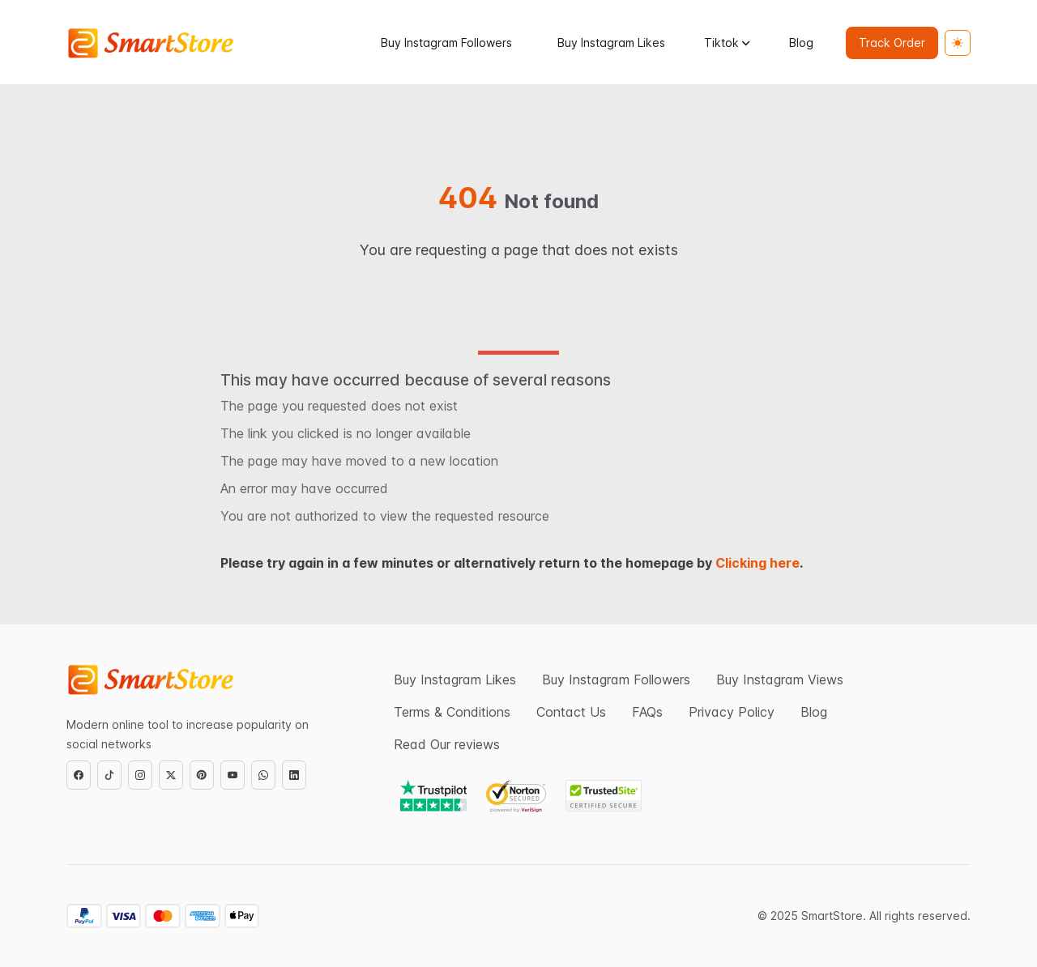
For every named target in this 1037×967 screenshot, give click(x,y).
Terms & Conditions (452, 712)
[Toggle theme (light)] (958, 43)
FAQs (647, 712)
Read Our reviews (447, 744)
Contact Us (571, 712)
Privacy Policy (732, 712)
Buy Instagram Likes (611, 42)
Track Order (892, 42)
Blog (801, 42)
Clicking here (757, 563)
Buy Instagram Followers (446, 42)
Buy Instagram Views (779, 679)
